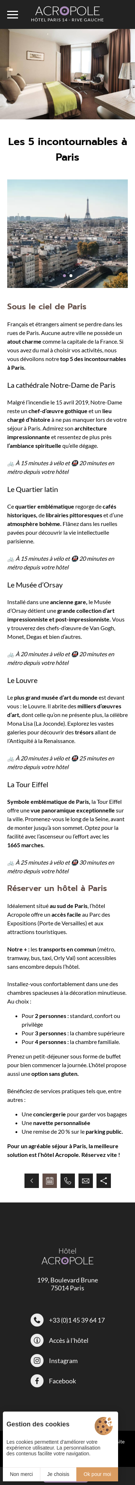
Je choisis (58, 1474)
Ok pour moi (97, 1474)
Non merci (21, 1474)
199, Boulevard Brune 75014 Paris (67, 1284)
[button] (64, 275)
